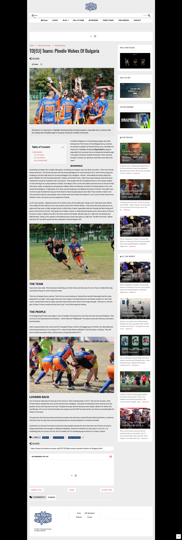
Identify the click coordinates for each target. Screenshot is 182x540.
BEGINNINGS (38, 152)
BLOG (66, 20)
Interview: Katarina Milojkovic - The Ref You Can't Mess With (134, 193)
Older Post (107, 490)
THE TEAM (40, 155)
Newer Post (36, 490)
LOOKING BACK (42, 160)
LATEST (55, 20)
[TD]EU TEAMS (108, 20)
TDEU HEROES (123, 20)
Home (44, 20)
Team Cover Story (44, 45)
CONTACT (137, 20)
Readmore (137, 173)
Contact (89, 517)
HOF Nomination (90, 513)
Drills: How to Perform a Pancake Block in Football (134, 230)
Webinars (79, 517)
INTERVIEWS (93, 20)
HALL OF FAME (78, 20)
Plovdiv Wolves (60, 45)
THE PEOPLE (41, 158)
